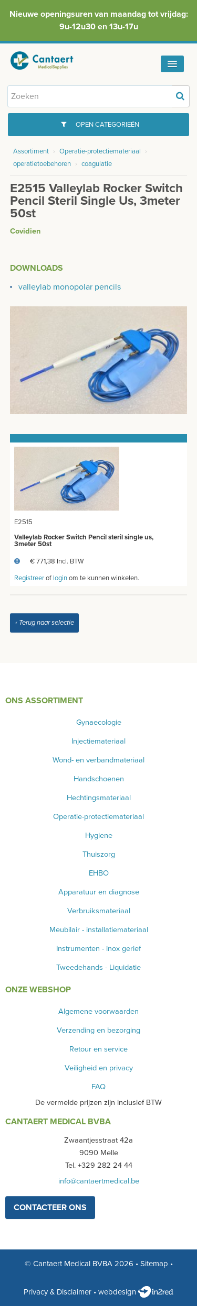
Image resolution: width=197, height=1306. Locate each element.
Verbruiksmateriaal (98, 910)
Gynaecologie (98, 722)
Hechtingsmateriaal (99, 797)
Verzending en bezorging (98, 1030)
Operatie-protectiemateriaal (100, 151)
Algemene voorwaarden (98, 1011)
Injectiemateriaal (98, 741)
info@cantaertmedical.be (98, 1181)
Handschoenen (99, 778)
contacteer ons (50, 1207)
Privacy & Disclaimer (57, 1292)
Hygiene (98, 835)
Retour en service (98, 1049)
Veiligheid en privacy (99, 1068)
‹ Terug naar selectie (44, 622)
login (60, 578)
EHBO (99, 873)
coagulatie (96, 164)
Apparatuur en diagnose (98, 892)
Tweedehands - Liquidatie (98, 967)
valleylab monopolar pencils (69, 287)
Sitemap (154, 1263)
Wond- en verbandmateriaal (98, 760)
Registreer (29, 578)
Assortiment (31, 151)
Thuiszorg (98, 854)
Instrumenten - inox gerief (98, 948)
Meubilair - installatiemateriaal (98, 929)
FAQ (98, 1086)
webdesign (135, 1292)
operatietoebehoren (42, 164)
